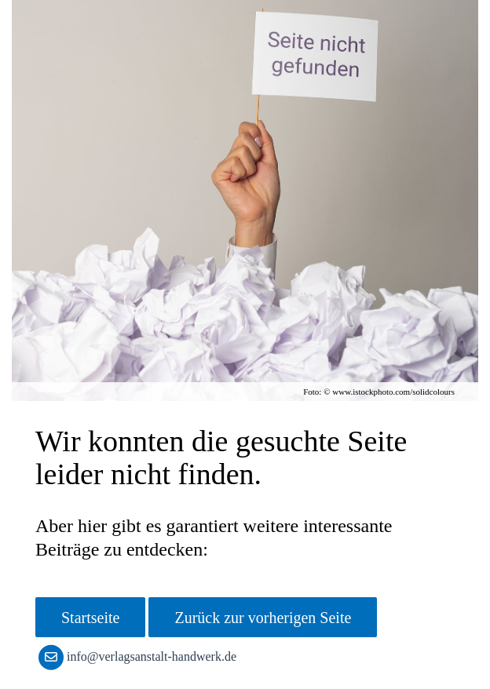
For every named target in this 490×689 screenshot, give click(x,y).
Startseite (90, 617)
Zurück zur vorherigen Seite (262, 617)
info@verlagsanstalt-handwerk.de (140, 656)
